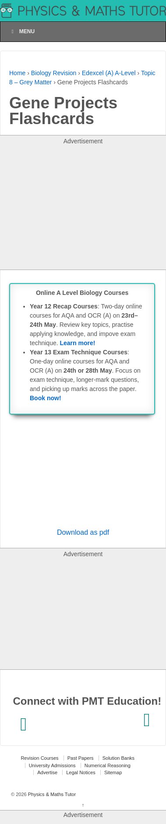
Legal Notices (80, 772)
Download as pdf (83, 532)
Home (17, 72)
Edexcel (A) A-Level (109, 72)
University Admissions (52, 765)
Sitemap (113, 772)
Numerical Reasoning (108, 765)
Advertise (47, 772)
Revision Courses (39, 758)
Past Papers (80, 758)
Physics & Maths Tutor (51, 794)
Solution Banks (118, 758)
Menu (22, 31)
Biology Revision (54, 72)
